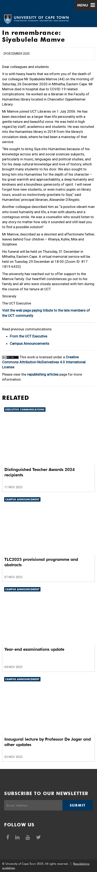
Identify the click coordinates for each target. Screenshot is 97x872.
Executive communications (24, 409)
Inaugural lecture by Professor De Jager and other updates (47, 742)
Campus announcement (22, 499)
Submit (78, 805)
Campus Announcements (29, 343)
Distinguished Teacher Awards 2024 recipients (39, 472)
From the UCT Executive (28, 336)
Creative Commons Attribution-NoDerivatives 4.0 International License (44, 362)
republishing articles (43, 374)
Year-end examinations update (34, 649)
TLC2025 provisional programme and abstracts (41, 562)
